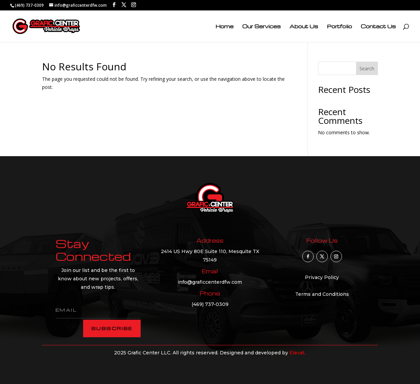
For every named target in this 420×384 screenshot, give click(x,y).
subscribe (112, 328)
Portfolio (339, 27)
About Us (303, 27)
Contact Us (378, 27)
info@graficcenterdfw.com (210, 282)
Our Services (261, 27)
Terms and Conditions (322, 294)
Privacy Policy (322, 277)
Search (366, 68)
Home (224, 27)
